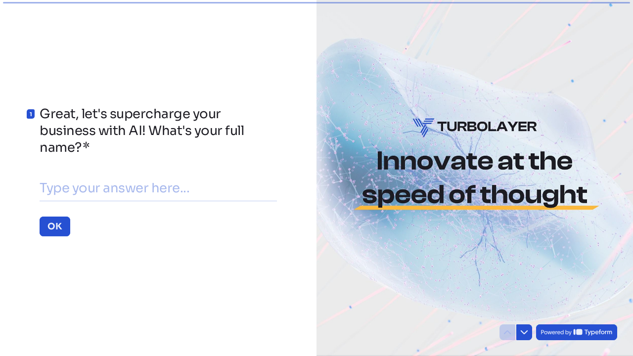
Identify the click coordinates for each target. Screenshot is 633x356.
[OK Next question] (55, 226)
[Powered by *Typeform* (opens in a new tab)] (576, 332)
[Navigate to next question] (524, 332)
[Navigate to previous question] (507, 332)
